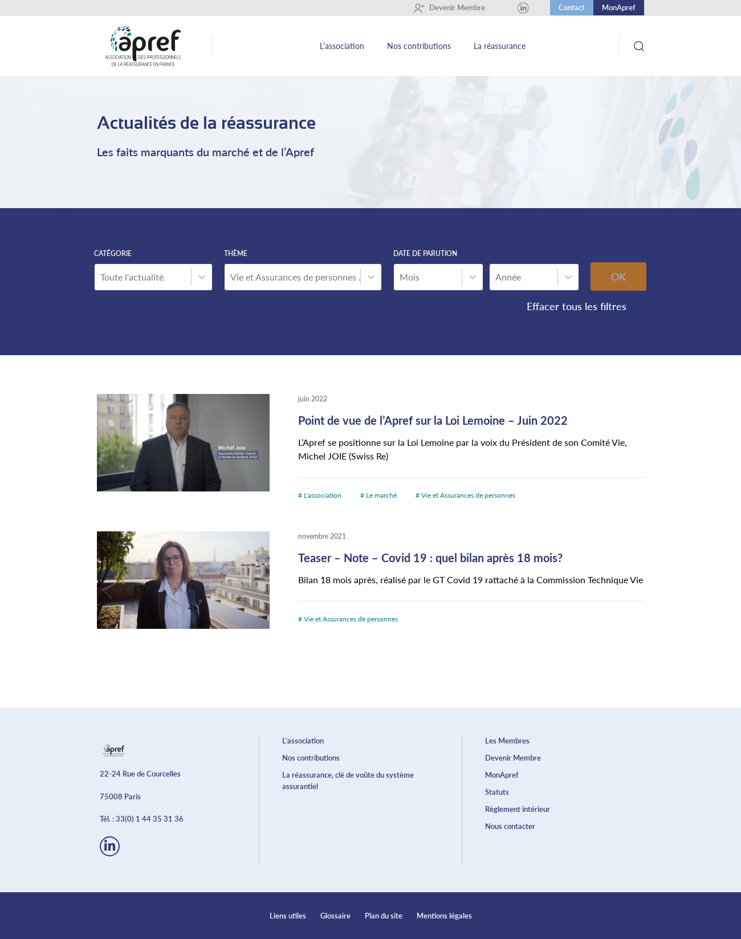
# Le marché (379, 495)
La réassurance (500, 46)
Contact (572, 7)
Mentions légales (444, 915)
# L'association (320, 495)
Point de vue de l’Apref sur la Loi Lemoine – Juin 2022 (433, 420)
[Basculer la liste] (202, 277)
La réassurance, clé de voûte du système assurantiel (348, 780)
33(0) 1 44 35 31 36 (150, 818)
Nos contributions (419, 46)
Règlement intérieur (517, 809)
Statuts (497, 791)
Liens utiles (288, 915)
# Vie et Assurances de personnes (465, 495)
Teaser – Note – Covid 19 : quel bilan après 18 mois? (430, 557)
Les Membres (507, 740)
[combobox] (143, 277)
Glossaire (335, 915)
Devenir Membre (449, 8)
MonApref (619, 7)
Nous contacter (510, 826)
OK (618, 276)
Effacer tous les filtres (576, 306)
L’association (342, 46)
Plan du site (383, 915)
